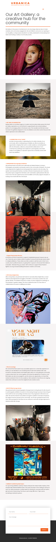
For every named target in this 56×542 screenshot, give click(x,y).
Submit (44, 529)
